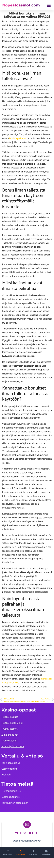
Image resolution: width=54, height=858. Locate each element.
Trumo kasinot (9, 741)
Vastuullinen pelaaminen (14, 803)
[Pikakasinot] (7, 852)
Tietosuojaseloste (11, 791)
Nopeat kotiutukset (12, 723)
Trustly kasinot (9, 729)
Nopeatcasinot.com (21, 5)
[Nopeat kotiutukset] (46, 852)
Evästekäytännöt (10, 797)
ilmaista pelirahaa (17, 138)
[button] (48, 5)
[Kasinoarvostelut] (33, 852)
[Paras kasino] (20, 852)
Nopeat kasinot (9, 717)
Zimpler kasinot (9, 735)
